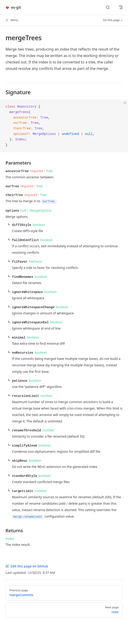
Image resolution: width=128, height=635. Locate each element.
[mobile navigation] (120, 7)
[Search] (107, 7)
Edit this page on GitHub (27, 561)
